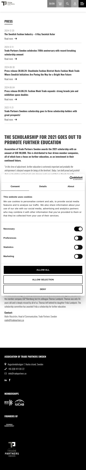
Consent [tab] (15, 186)
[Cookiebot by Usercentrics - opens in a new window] (70, 178)
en (53, 3)
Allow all (43, 270)
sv (50, 3)
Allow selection (43, 279)
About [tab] (71, 186)
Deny (43, 289)
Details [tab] (43, 186)
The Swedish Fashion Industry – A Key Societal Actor (29, 34)
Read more (10, 38)
